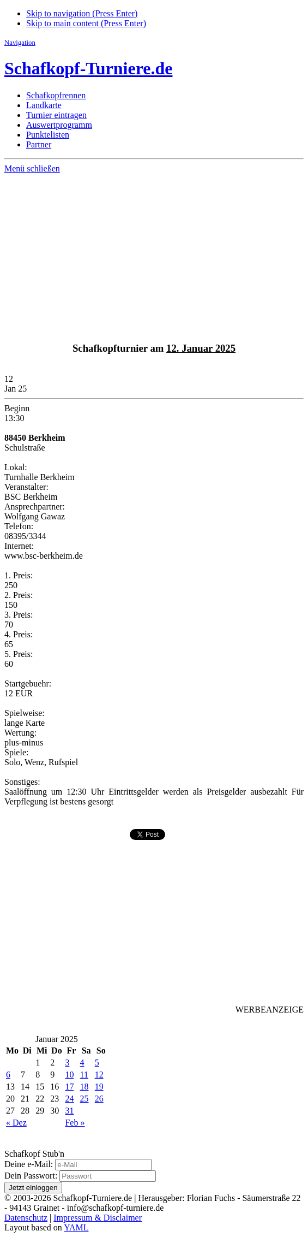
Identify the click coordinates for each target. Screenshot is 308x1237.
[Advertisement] (154, 255)
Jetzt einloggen (33, 1187)
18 (84, 1086)
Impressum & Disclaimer (97, 1217)
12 (99, 1074)
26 (99, 1098)
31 (69, 1110)
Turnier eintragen (56, 115)
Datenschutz (25, 1217)
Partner (38, 144)
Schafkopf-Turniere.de (88, 68)
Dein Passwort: (30, 1175)
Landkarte (44, 105)
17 (69, 1086)
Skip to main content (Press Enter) (86, 23)
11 (84, 1074)
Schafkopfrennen (56, 95)
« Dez (16, 1122)
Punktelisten (47, 134)
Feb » (74, 1122)
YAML (76, 1227)
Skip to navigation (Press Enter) (81, 13)
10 (69, 1074)
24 (69, 1098)
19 (99, 1086)
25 (84, 1098)
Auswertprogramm (59, 124)
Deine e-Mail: (28, 1164)
